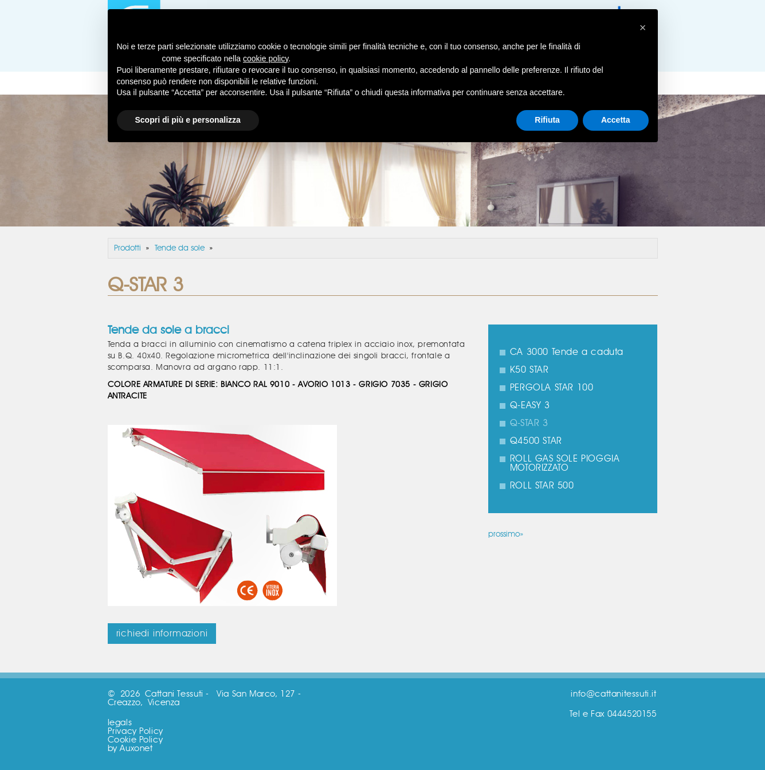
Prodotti (127, 248)
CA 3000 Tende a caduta (566, 352)
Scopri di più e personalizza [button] (188, 119)
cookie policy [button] (265, 58)
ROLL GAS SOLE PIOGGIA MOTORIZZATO (565, 463)
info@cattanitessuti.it (613, 694)
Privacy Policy (135, 731)
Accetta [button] (615, 119)
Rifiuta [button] (547, 119)
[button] (643, 27)
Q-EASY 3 (530, 405)
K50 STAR (529, 369)
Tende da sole (180, 248)
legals (120, 722)
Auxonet (136, 748)
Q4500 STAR (536, 440)
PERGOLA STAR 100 (552, 387)
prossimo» (505, 534)
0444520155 (632, 714)
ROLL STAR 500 (542, 485)
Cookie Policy (135, 740)
